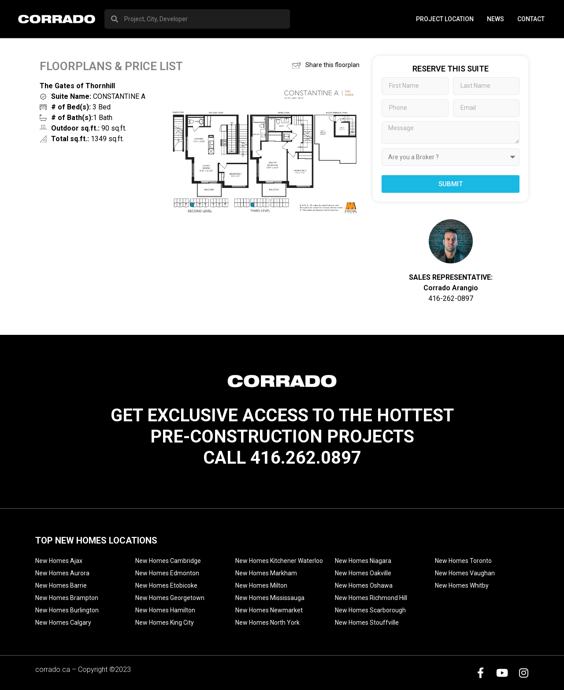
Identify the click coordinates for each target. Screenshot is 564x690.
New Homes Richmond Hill (371, 597)
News (495, 18)
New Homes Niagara (363, 560)
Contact (531, 18)
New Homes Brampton (66, 597)
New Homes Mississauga (269, 597)
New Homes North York (267, 622)
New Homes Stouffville (367, 622)
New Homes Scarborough (370, 610)
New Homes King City (164, 622)
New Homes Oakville (363, 573)
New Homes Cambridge (168, 560)
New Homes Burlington (67, 610)
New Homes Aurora (62, 573)
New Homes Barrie (61, 585)
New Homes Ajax (58, 560)
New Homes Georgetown (169, 597)
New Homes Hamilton (165, 610)
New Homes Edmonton (167, 573)
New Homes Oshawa (364, 585)
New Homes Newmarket (269, 610)
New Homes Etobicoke (166, 585)
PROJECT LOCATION (445, 18)
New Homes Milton (261, 585)
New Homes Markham (266, 573)
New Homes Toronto (463, 560)
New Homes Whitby (462, 585)
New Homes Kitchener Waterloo (279, 560)
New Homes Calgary (63, 622)
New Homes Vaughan (465, 573)
